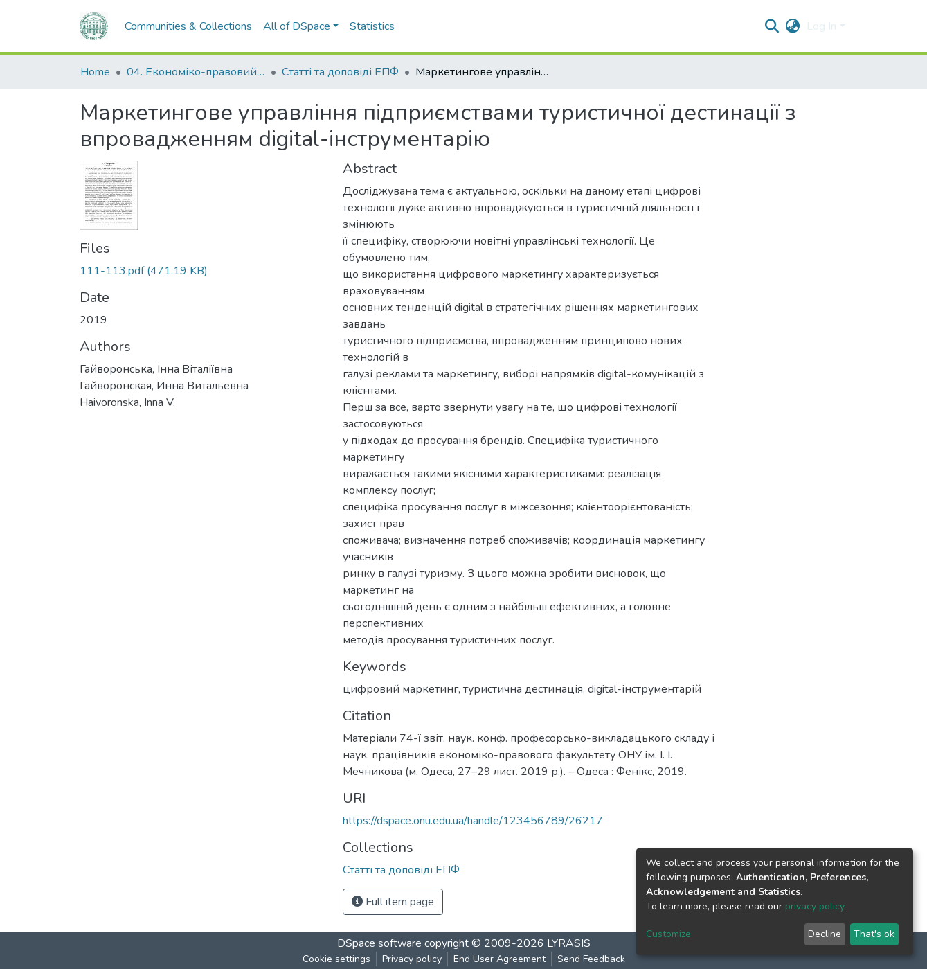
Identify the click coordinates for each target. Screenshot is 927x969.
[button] (792, 26)
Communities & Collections (188, 26)
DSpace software (379, 943)
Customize (668, 934)
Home (95, 72)
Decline (824, 934)
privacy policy (814, 906)
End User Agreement (499, 959)
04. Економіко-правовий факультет (196, 72)
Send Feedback (591, 959)
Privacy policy (412, 959)
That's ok (874, 934)
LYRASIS (569, 943)
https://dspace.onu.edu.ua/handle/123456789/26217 (473, 820)
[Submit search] (771, 26)
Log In (821, 26)
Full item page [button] (393, 901)
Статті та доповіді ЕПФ (340, 72)
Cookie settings (336, 959)
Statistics (372, 26)
